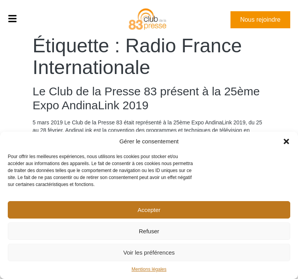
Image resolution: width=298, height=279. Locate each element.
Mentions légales (149, 269)
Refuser (149, 231)
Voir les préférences (149, 252)
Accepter (148, 210)
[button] (286, 141)
